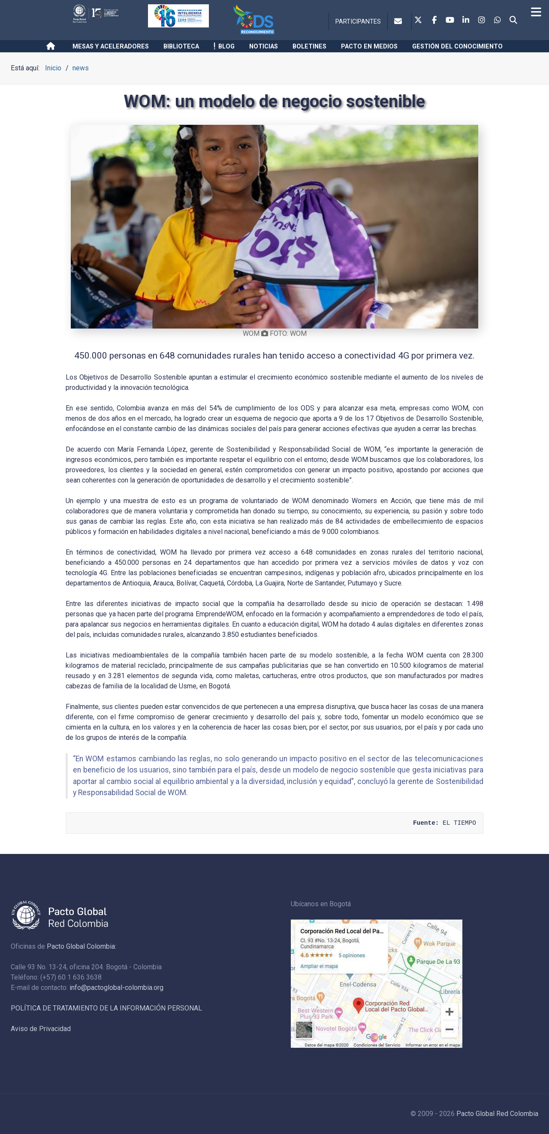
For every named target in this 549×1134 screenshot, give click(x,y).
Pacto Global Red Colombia (497, 1114)
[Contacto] (399, 21)
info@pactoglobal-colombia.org (116, 987)
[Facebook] (434, 20)
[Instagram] (481, 20)
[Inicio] (52, 46)
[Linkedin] (465, 20)
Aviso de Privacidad (41, 1029)
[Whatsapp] (497, 20)
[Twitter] (418, 20)
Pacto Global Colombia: (81, 946)
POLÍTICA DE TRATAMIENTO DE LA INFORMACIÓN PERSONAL (106, 1008)
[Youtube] (449, 20)
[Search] (513, 20)
